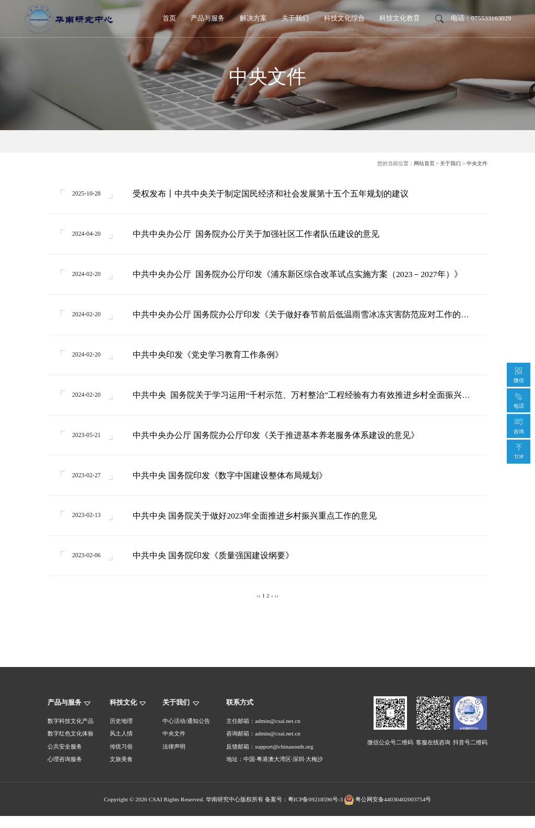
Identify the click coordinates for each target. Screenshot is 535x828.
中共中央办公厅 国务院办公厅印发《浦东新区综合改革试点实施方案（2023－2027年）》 (299, 277)
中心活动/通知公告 (186, 733)
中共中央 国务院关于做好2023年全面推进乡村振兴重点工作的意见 (257, 525)
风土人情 (121, 746)
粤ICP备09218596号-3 (315, 811)
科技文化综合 (344, 18)
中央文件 (477, 163)
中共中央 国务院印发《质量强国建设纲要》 (215, 566)
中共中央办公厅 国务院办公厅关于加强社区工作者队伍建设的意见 (258, 236)
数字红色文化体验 (71, 746)
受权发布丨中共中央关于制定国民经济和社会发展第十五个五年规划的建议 (273, 194)
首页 (169, 18)
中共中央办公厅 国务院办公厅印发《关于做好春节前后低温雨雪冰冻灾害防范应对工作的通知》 (303, 319)
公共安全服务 (65, 758)
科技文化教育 (399, 18)
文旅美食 (121, 771)
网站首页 (424, 163)
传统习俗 (121, 758)
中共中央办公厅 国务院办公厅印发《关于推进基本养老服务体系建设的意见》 (278, 443)
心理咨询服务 (65, 771)
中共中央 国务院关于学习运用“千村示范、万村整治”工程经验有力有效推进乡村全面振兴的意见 (303, 402)
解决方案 (253, 18)
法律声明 (173, 758)
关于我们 (295, 18)
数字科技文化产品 (71, 733)
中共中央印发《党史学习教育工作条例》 (210, 359)
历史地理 (121, 733)
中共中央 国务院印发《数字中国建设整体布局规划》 (232, 484)
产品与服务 (208, 18)
